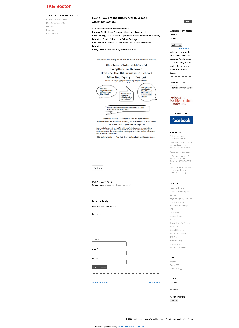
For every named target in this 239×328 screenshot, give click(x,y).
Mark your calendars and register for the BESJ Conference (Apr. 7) (180, 170)
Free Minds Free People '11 (181, 205)
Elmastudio (160, 319)
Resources (50, 30)
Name (95, 239)
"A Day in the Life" (177, 188)
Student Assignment (178, 234)
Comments (176, 269)
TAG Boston (59, 6)
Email (95, 249)
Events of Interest (177, 202)
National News (176, 216)
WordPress (187, 319)
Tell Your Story (176, 241)
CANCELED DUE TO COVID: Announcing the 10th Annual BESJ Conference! (181, 145)
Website (95, 258)
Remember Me (177, 297)
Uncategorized (108, 185)
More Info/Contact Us (55, 23)
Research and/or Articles (180, 223)
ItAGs (172, 209)
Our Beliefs (50, 27)
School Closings (177, 230)
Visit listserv (184, 48)
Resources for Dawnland (180, 152)
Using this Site (52, 34)
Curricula (174, 195)
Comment (96, 214)
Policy (172, 220)
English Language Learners (181, 198)
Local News (174, 212)
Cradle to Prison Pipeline (180, 191)
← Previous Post (100, 282)
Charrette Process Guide (56, 20)
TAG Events (174, 237)
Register (173, 262)
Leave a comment (123, 185)
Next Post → (155, 282)
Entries (174, 265)
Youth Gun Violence (178, 248)
